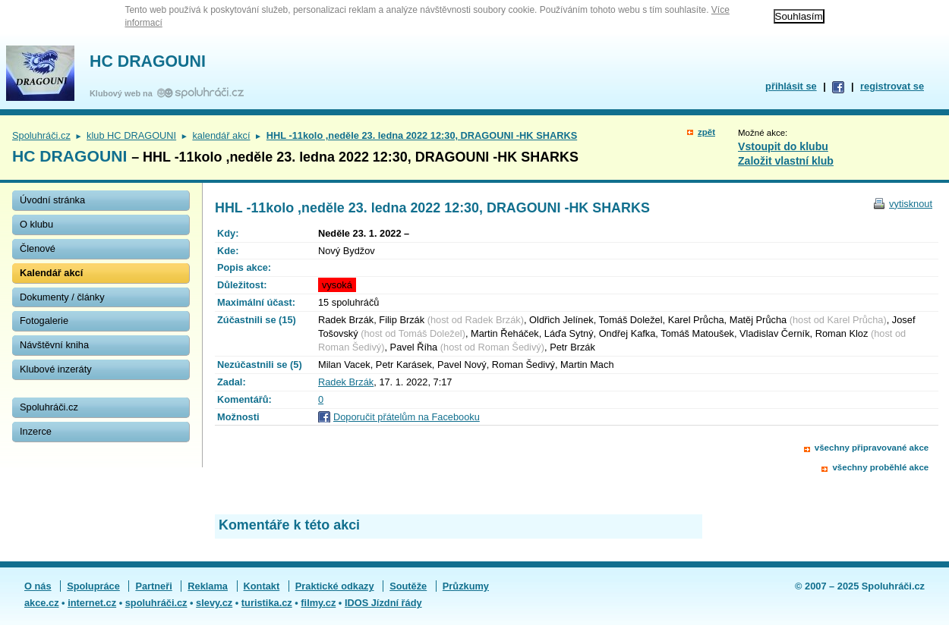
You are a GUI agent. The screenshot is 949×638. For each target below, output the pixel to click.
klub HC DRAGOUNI (131, 135)
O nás (38, 586)
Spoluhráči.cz (41, 135)
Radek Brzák (346, 382)
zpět (706, 132)
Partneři (153, 586)
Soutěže (408, 586)
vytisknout (910, 203)
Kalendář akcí (51, 272)
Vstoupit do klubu (783, 146)
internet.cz (92, 602)
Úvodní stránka (52, 200)
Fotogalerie (44, 320)
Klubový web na (123, 93)
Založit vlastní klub (786, 161)
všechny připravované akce (872, 447)
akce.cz (41, 602)
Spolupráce (93, 586)
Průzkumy (466, 586)
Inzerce (36, 431)
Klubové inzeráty (56, 369)
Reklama (208, 586)
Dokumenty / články (62, 297)
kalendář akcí (221, 135)
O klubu (36, 224)
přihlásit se (791, 86)
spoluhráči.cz (156, 602)
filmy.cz (318, 602)
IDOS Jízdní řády (383, 602)
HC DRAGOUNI (148, 61)
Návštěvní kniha (54, 344)
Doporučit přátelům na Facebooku (406, 417)
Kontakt (262, 586)
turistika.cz (266, 602)
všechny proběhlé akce (880, 467)
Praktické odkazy (334, 586)
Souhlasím (799, 16)
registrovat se (892, 86)
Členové (37, 248)
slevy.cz (214, 602)
